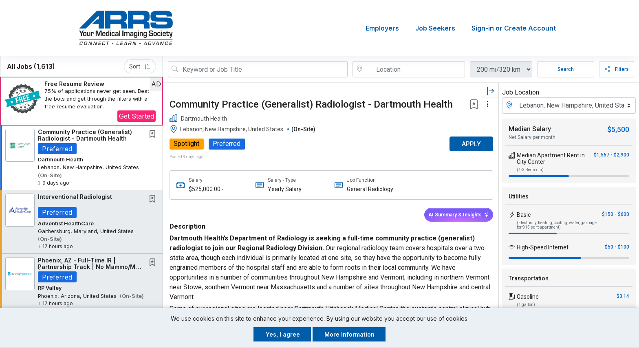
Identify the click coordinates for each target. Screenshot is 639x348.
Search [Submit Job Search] (565, 69)
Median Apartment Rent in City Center (551, 158)
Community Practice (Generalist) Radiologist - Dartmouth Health (85, 134)
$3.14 (623, 296)
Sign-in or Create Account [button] (514, 28)
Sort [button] (140, 66)
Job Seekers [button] (435, 28)
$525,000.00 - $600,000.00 (206, 189)
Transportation (529, 278)
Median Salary (530, 129)
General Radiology (369, 189)
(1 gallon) (526, 304)
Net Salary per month (532, 137)
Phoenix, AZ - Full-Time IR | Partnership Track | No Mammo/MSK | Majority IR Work (90, 267)
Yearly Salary (284, 189)
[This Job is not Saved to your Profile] (154, 135)
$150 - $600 (615, 214)
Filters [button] (616, 69)
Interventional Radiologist (75, 196)
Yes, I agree (283, 334)
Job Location (520, 92)
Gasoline (528, 296)
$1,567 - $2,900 (611, 155)
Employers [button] (382, 28)
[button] (81, 101)
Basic (524, 214)
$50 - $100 (617, 247)
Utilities (519, 196)
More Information (349, 334)
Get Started (136, 116)
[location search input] (414, 69)
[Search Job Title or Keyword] (263, 69)
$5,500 (618, 129)
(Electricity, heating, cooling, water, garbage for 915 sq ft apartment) (557, 224)
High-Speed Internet (542, 247)
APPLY (470, 144)
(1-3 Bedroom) (530, 169)
